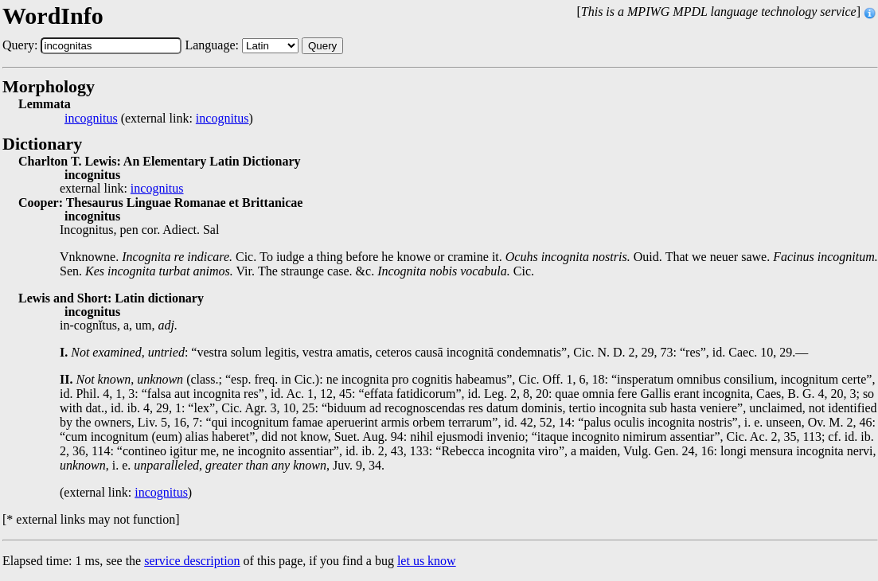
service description (192, 560)
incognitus (91, 118)
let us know (426, 560)
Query (322, 46)
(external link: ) (158, 118)
